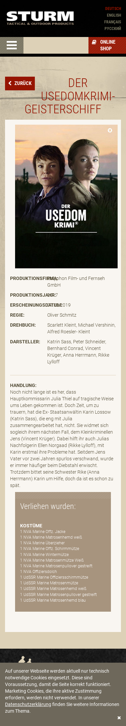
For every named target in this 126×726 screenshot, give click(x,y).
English (114, 15)
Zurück (22, 83)
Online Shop (103, 45)
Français (112, 22)
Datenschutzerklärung (28, 704)
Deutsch (113, 8)
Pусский (113, 28)
